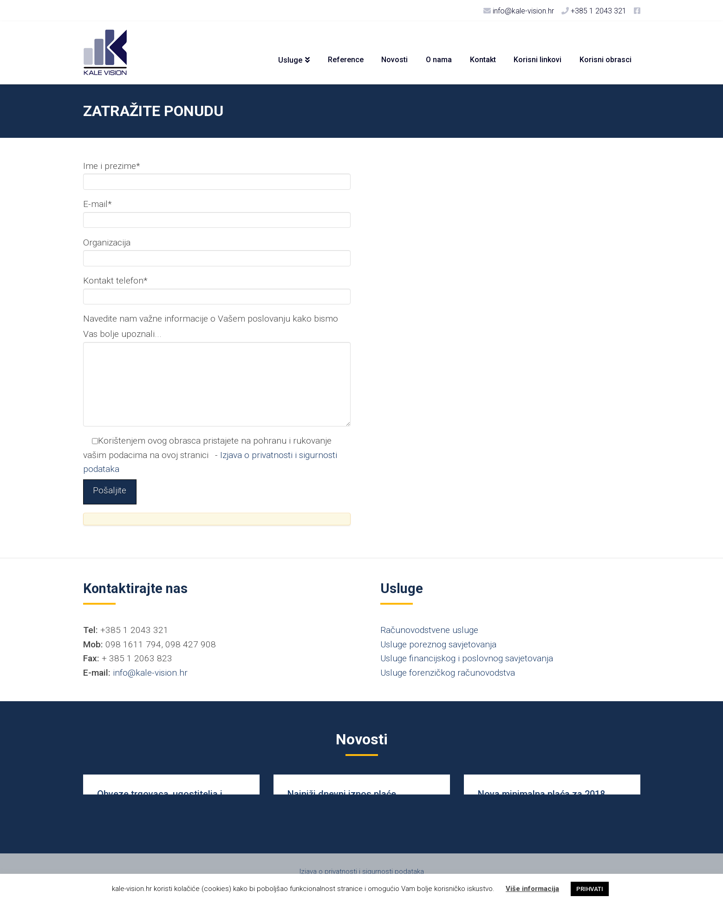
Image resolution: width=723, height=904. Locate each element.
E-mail (217, 212)
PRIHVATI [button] (589, 888)
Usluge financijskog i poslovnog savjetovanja (466, 658)
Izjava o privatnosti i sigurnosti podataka (362, 871)
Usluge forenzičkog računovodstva (447, 672)
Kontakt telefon (217, 289)
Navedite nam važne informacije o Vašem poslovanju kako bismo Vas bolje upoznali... (217, 333)
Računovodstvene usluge (429, 630)
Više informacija (532, 889)
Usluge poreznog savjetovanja (438, 644)
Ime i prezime (217, 174)
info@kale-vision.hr (150, 672)
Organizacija (217, 251)
